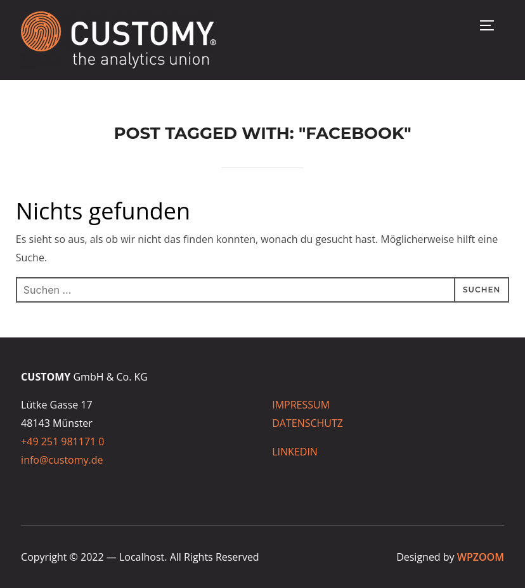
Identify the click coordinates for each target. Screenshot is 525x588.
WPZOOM (480, 557)
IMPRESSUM (302, 405)
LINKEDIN (295, 452)
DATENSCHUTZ (307, 423)
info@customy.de (62, 460)
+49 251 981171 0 (62, 441)
